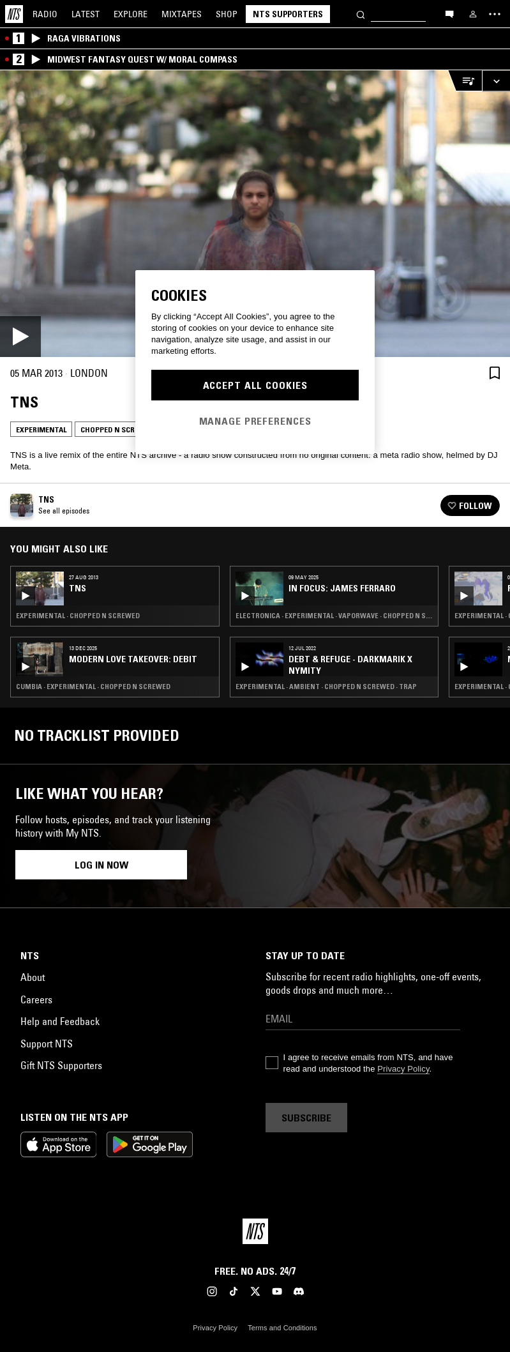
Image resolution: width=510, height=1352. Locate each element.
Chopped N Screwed (117, 429)
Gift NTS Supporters (61, 1065)
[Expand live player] (496, 80)
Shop (226, 14)
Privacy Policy (403, 1069)
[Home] (14, 14)
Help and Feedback (60, 1021)
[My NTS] (473, 14)
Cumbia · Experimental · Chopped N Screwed (93, 686)
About (32, 977)
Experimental (41, 429)
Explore (130, 14)
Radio (45, 14)
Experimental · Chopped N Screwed (78, 615)
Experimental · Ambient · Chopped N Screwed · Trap (326, 686)
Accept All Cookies (255, 385)
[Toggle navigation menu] (494, 14)
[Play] (255, 213)
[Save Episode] (494, 372)
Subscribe (306, 1117)
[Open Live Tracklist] (464, 80)
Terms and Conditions (282, 1328)
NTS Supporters (288, 14)
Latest (85, 14)
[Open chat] (449, 13)
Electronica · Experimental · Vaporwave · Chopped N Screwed (334, 615)
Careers (36, 999)
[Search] (360, 14)
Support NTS (46, 1043)
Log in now (101, 864)
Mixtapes (181, 14)
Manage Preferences (255, 420)
